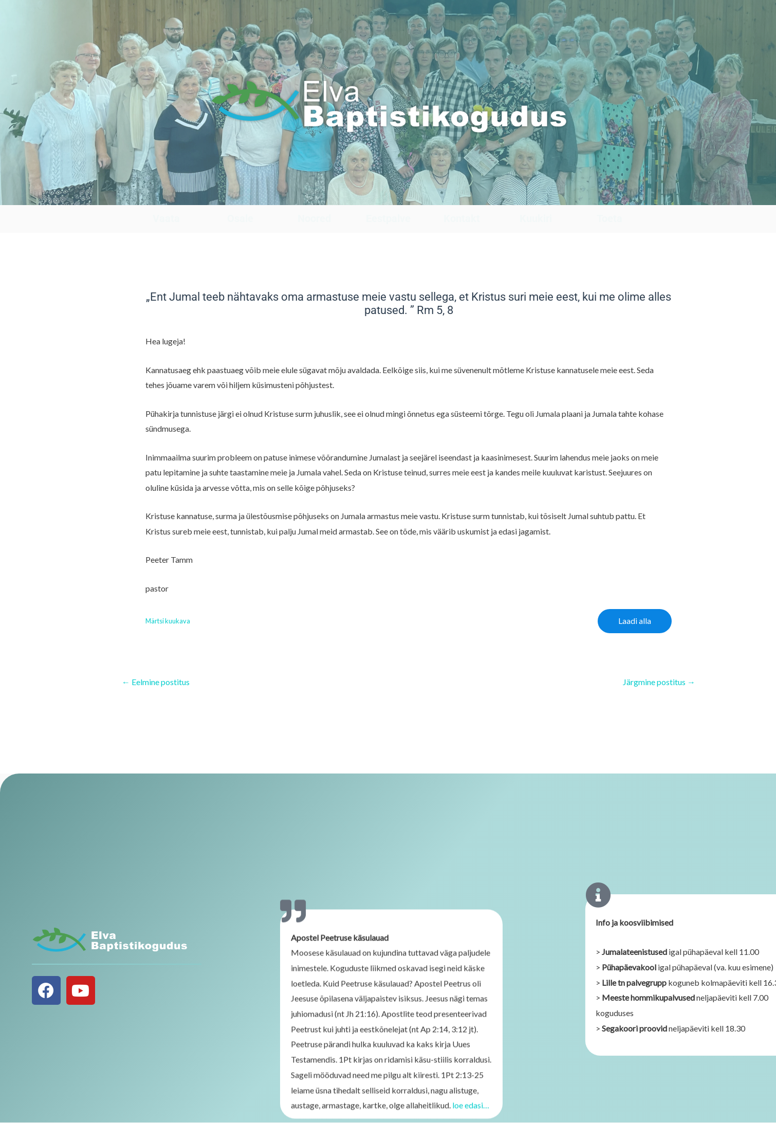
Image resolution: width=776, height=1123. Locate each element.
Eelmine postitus (156, 682)
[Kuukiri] (536, 195)
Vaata (166, 218)
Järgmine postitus (659, 682)
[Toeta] (610, 195)
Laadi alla (634, 620)
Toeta (609, 218)
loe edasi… (470, 1109)
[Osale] (240, 195)
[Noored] (314, 195)
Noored (314, 218)
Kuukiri (536, 218)
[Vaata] (166, 195)
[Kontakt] (462, 195)
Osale (240, 218)
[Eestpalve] (388, 195)
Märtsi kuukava (167, 621)
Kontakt (462, 218)
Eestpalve (388, 218)
